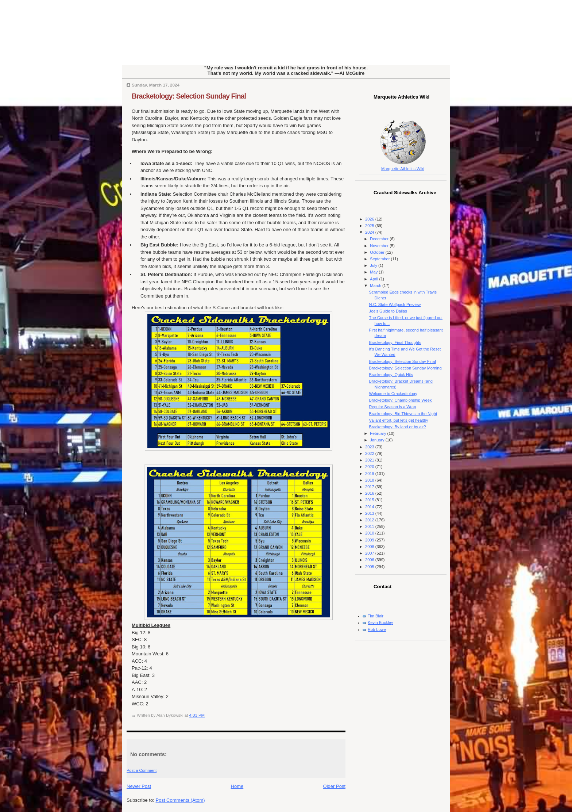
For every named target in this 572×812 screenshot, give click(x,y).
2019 (370, 473)
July (374, 265)
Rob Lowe (377, 629)
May (374, 272)
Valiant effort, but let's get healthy (398, 420)
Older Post (334, 786)
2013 (370, 513)
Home (237, 786)
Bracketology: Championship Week (400, 400)
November (380, 246)
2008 (370, 546)
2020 (370, 466)
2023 (370, 447)
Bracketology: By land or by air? (397, 427)
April (374, 279)
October (377, 252)
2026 (370, 219)
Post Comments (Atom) (180, 800)
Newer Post (139, 786)
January (377, 440)
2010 (370, 533)
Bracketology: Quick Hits (391, 374)
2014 (370, 507)
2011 (370, 526)
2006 (370, 560)
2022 (370, 453)
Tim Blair (375, 616)
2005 (370, 566)
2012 (370, 520)
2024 (370, 232)
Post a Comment (141, 770)
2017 (370, 486)
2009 (370, 540)
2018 (370, 480)
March (376, 285)
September (380, 259)
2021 (370, 460)
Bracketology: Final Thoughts (395, 342)
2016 (370, 493)
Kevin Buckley (380, 622)
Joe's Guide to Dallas (388, 311)
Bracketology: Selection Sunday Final (189, 96)
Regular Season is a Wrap (392, 407)
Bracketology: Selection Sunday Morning (405, 368)
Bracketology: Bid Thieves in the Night (403, 413)
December (380, 239)
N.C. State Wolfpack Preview (395, 304)
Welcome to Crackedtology (393, 393)
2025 (370, 225)
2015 (370, 500)
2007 (370, 553)
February (378, 433)
